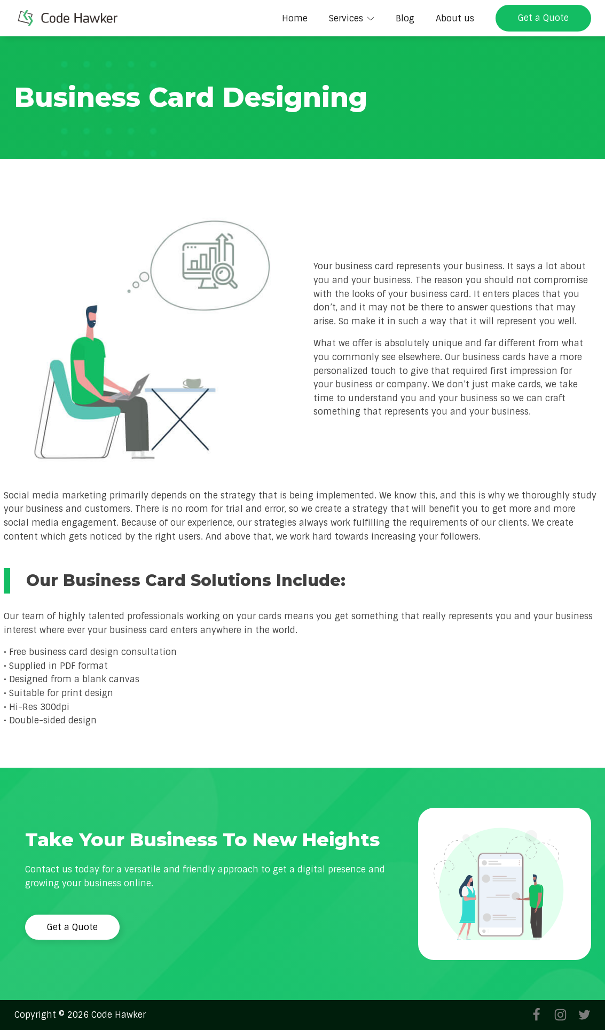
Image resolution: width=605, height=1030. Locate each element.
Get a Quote (543, 18)
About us (455, 18)
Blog (405, 18)
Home (295, 18)
